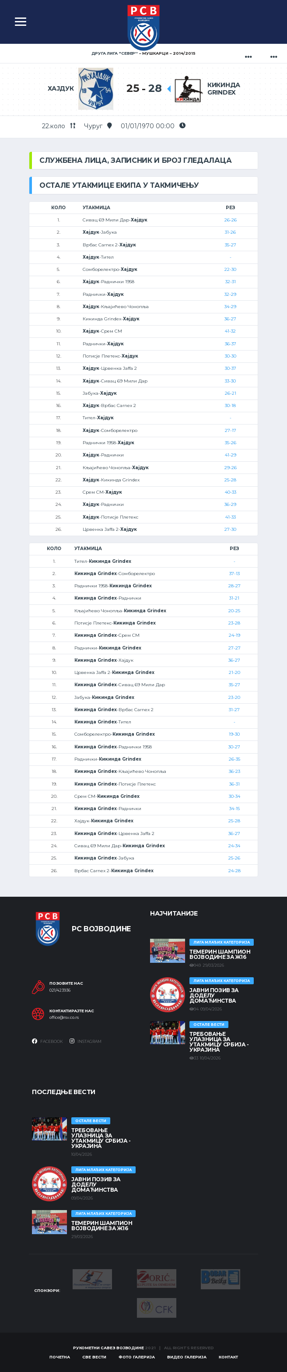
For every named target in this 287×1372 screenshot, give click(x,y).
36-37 (230, 344)
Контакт (228, 1356)
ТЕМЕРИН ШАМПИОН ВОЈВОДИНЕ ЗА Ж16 (220, 954)
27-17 (230, 430)
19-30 (234, 734)
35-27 (230, 245)
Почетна (59, 1356)
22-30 (230, 269)
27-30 (230, 529)
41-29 (230, 455)
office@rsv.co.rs (64, 1017)
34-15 (234, 808)
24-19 (234, 635)
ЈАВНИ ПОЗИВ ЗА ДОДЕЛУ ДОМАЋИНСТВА (214, 995)
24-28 (234, 871)
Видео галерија (186, 1356)
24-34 (234, 846)
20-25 (234, 611)
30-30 (230, 356)
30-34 (234, 796)
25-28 (230, 480)
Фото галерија (137, 1356)
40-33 (230, 492)
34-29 (230, 306)
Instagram (86, 1041)
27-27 (234, 648)
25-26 (234, 858)
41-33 (230, 517)
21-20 (234, 672)
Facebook (47, 1041)
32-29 (230, 294)
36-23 (234, 771)
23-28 (234, 623)
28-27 (234, 586)
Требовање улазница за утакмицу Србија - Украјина (219, 1042)
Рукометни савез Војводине (108, 1347)
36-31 (234, 784)
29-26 (230, 467)
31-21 (234, 598)
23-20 (234, 697)
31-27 (234, 709)
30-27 (234, 747)
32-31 (230, 281)
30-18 (230, 405)
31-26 (230, 232)
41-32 (230, 331)
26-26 (230, 220)
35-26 (230, 443)
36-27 (230, 319)
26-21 (230, 393)
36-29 (230, 504)
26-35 (234, 759)
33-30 (230, 381)
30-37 (230, 368)
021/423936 (59, 990)
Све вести (94, 1356)
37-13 (234, 573)
